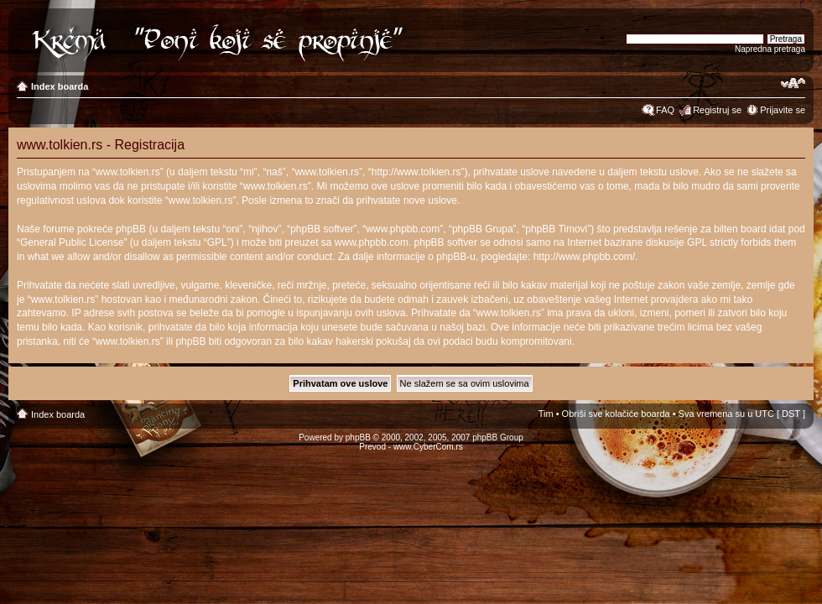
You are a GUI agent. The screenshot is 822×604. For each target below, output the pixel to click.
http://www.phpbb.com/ (584, 257)
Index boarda (59, 86)
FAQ (665, 110)
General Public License (71, 242)
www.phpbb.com (371, 242)
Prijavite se (782, 110)
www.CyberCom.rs (428, 446)
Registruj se (717, 110)
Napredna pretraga (770, 49)
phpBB (358, 437)
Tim (546, 414)
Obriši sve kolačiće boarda (616, 414)
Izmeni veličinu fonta (793, 83)
